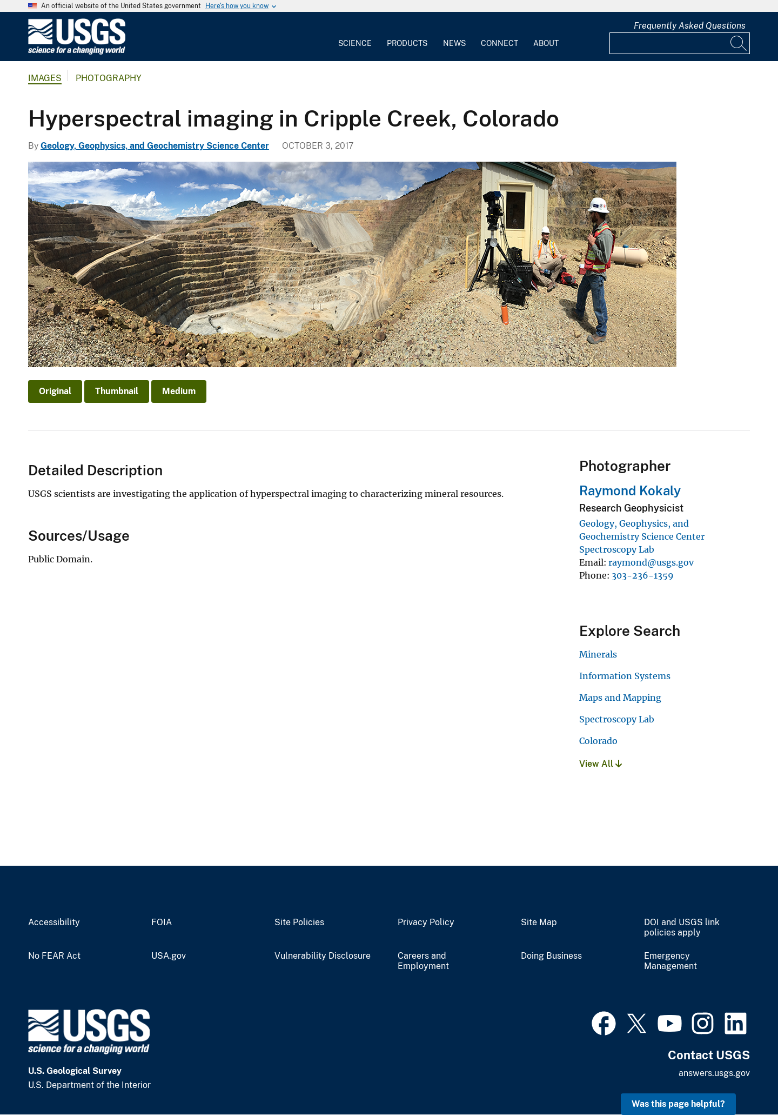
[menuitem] (355, 36)
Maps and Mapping (620, 697)
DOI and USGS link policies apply (682, 928)
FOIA (161, 922)
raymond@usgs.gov (651, 562)
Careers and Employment (423, 961)
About (546, 43)
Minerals (598, 654)
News (454, 43)
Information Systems (624, 676)
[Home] (76, 52)
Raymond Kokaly (630, 490)
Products (407, 43)
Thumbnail (116, 391)
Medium (179, 391)
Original (55, 391)
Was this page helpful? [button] (678, 1104)
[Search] (739, 43)
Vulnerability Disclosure (322, 956)
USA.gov (168, 956)
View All (600, 764)
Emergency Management (670, 961)
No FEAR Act (54, 956)
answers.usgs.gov (714, 1073)
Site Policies (299, 922)
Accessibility (54, 922)
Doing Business (551, 956)
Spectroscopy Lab (616, 549)
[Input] (679, 43)
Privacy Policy (426, 922)
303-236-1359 (643, 575)
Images (45, 78)
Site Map (539, 922)
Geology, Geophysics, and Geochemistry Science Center (155, 146)
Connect (499, 43)
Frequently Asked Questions (690, 26)
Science (355, 43)
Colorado (598, 740)
